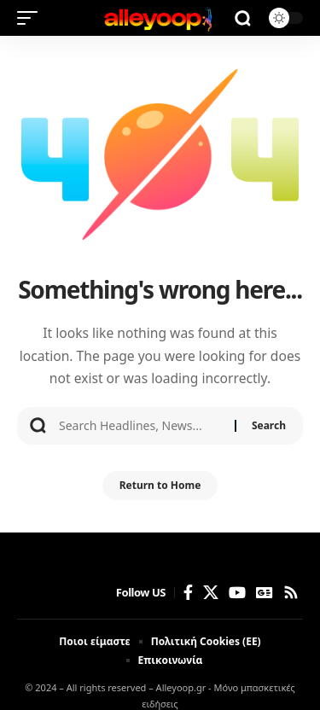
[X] (211, 592)
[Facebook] (188, 592)
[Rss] (291, 592)
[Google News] (264, 592)
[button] (31, 18)
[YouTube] (237, 592)
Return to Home (160, 485)
